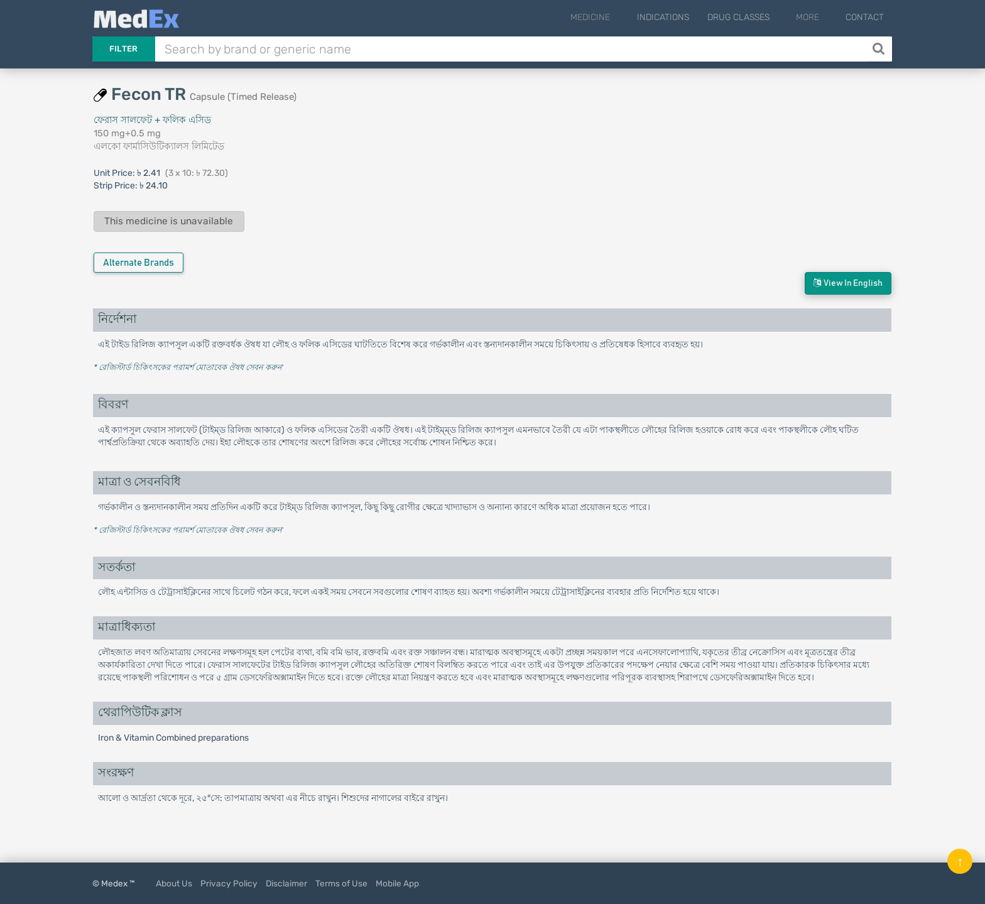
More (815, 17)
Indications (679, 17)
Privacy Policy (229, 883)
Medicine (615, 17)
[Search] (880, 49)
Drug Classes (755, 17)
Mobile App (397, 883)
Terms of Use (341, 883)
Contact (865, 17)
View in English (848, 283)
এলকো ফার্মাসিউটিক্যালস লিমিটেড (159, 146)
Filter (123, 48)
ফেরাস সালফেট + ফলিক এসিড (152, 120)
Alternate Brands (138, 263)
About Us (174, 883)
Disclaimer (286, 883)
